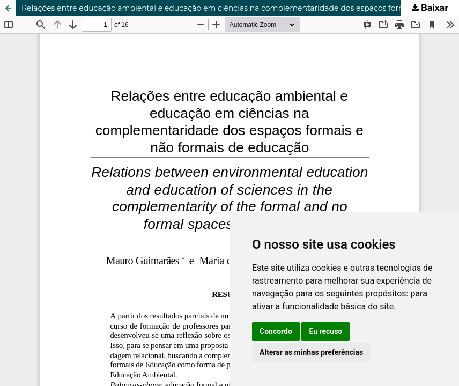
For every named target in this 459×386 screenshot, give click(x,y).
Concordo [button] (276, 331)
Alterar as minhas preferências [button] (311, 352)
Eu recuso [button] (325, 331)
